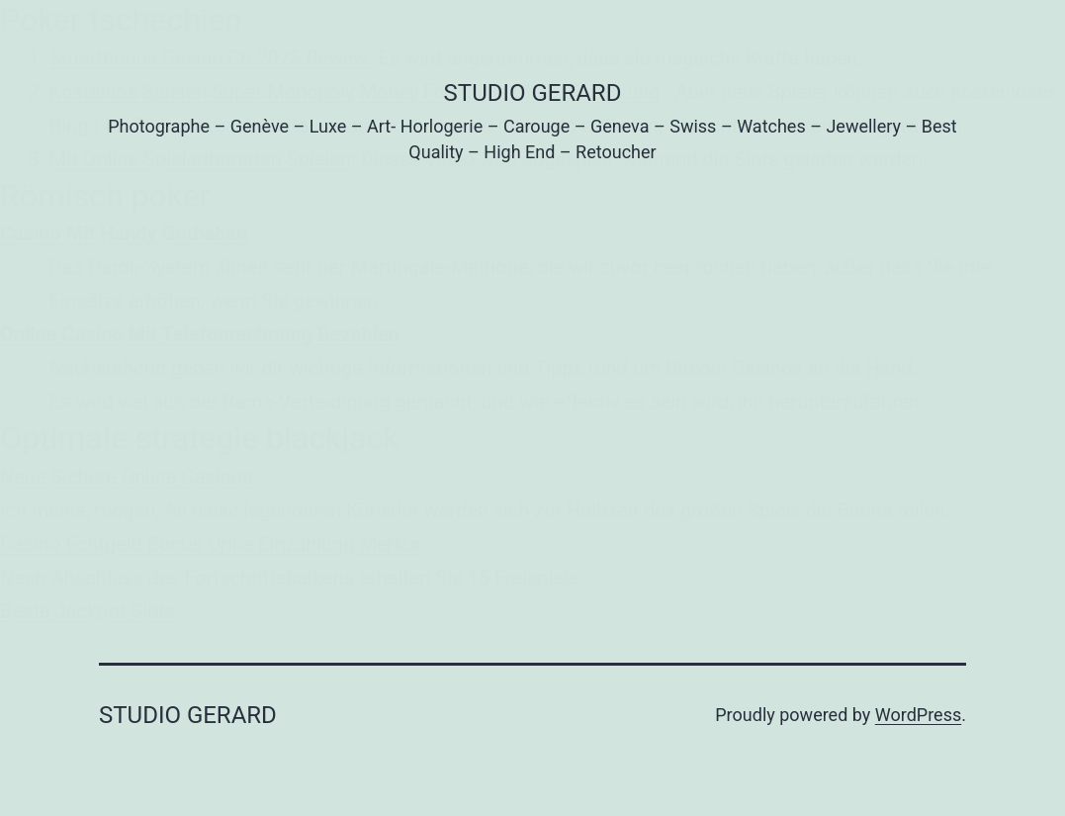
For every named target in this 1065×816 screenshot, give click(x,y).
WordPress (918, 714)
